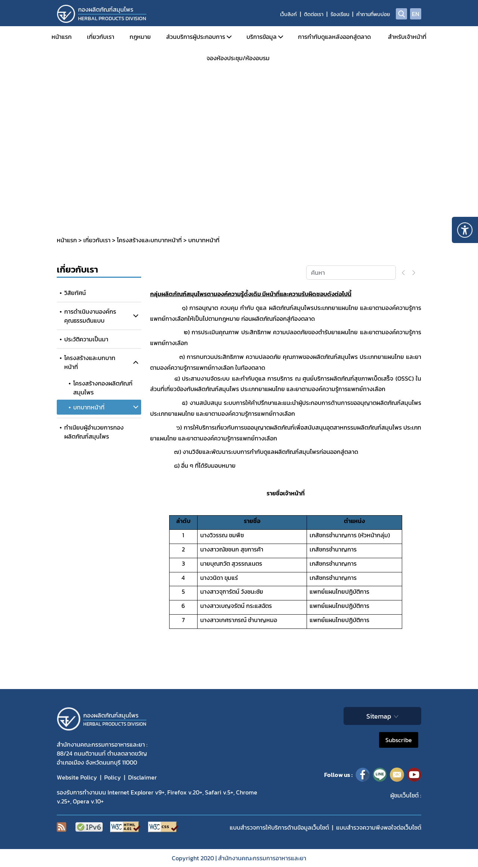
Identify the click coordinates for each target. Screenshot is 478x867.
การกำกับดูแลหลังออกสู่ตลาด (334, 36)
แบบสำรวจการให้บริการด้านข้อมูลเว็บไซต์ (279, 827)
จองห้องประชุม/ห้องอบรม (238, 57)
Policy (112, 777)
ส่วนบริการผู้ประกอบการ (195, 36)
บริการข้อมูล (261, 36)
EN (415, 13)
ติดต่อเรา (313, 14)
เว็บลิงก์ (288, 14)
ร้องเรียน (339, 14)
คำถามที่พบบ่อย (373, 14)
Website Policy (77, 777)
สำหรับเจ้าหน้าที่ (407, 36)
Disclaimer (142, 777)
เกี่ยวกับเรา (100, 36)
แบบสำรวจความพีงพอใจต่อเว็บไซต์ (378, 827)
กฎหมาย (140, 36)
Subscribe (398, 739)
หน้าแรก (62, 36)
